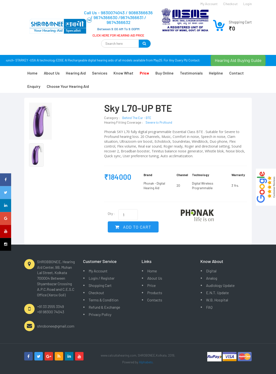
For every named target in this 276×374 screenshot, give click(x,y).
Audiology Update (220, 285)
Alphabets (146, 362)
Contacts (154, 300)
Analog (211, 278)
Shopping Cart (100, 285)
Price (151, 285)
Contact (236, 73)
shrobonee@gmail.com (55, 326)
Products (154, 292)
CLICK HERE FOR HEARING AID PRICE (118, 35)
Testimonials (191, 73)
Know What (123, 73)
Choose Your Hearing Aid (68, 86)
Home (32, 73)
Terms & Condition (103, 300)
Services (99, 73)
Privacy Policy (100, 314)
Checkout (96, 292)
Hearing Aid (76, 73)
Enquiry (33, 86)
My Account (98, 271)
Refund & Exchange (104, 307)
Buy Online (164, 73)
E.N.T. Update (217, 292)
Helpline (216, 73)
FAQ (209, 307)
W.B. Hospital (217, 300)
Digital (211, 271)
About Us (52, 73)
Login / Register (102, 278)
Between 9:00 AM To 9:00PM (118, 29)
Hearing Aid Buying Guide (238, 60)
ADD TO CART (133, 227)
